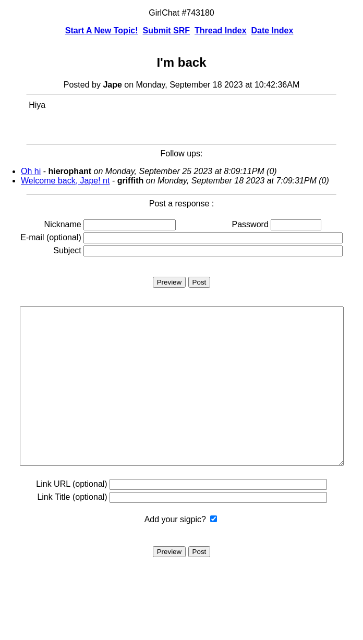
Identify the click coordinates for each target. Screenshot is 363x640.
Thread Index (221, 30)
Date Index (272, 30)
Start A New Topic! (101, 30)
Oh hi (31, 171)
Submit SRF (166, 30)
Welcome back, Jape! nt (65, 180)
